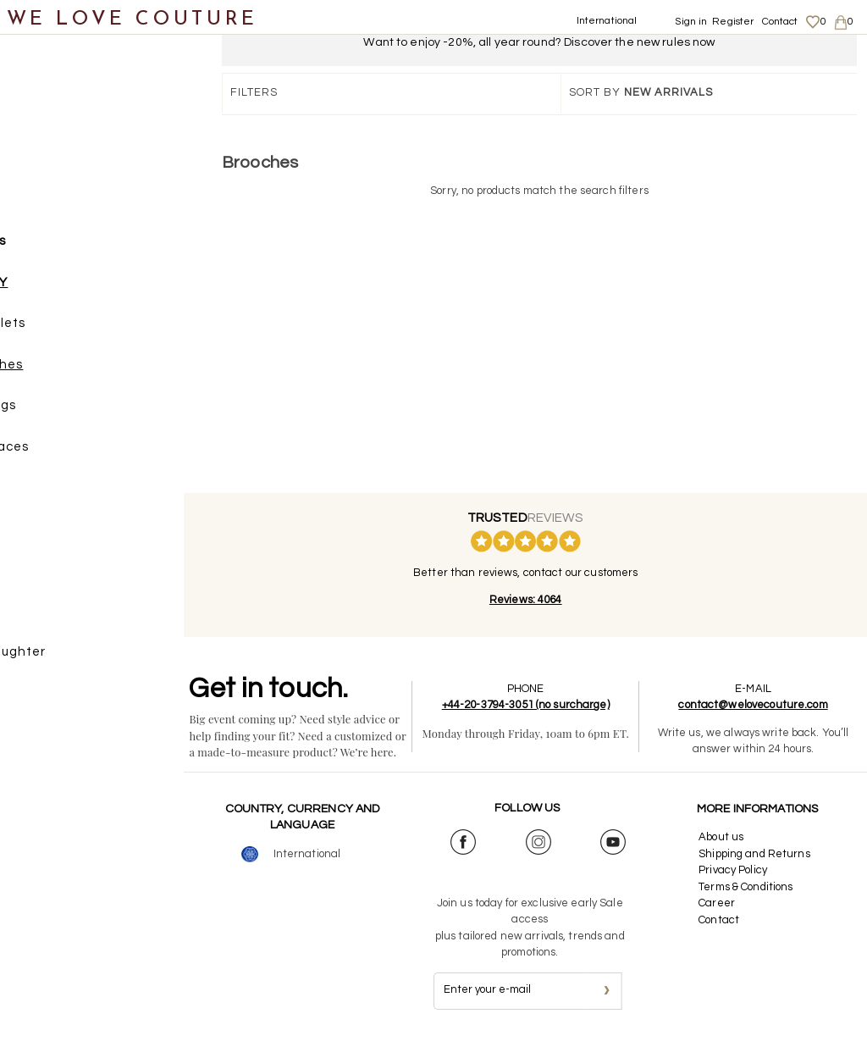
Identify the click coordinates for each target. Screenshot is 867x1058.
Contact (780, 21)
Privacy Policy (737, 887)
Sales (36, 700)
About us (725, 854)
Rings (70, 494)
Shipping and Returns (759, 870)
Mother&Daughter (77, 658)
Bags (35, 207)
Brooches (82, 371)
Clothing (47, 125)
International (607, 20)
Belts (52, 535)
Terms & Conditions (750, 903)
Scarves (61, 576)
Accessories (58, 247)
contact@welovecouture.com (757, 705)
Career (721, 920)
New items (52, 83)
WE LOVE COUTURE (132, 19)
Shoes (38, 165)
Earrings (79, 412)
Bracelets (84, 330)
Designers (52, 618)
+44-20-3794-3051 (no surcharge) (539, 705)
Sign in (691, 21)
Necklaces (85, 453)
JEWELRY (67, 289)
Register (733, 21)
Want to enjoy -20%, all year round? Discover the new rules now (539, 42)
